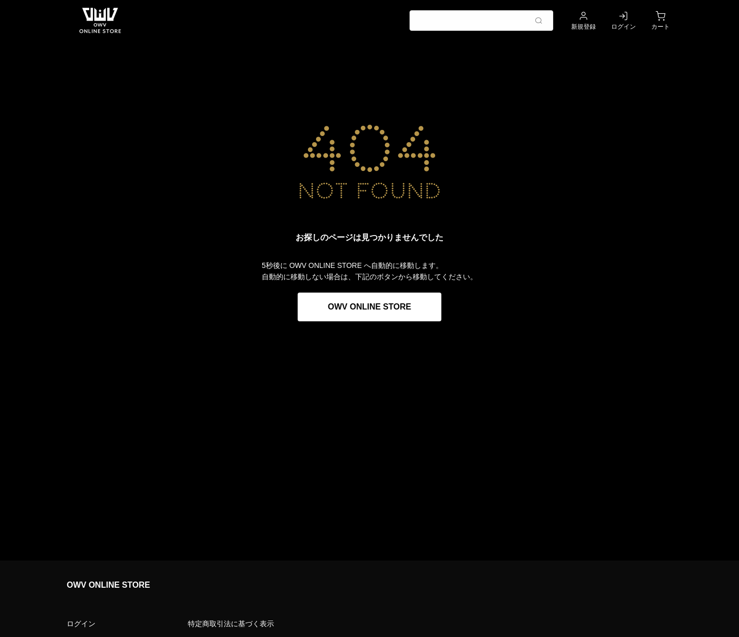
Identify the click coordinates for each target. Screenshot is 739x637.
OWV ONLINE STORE (369, 306)
